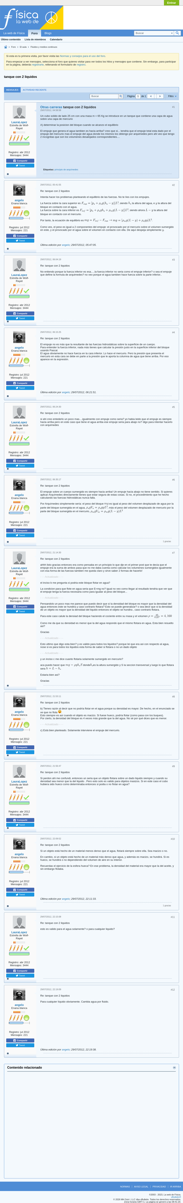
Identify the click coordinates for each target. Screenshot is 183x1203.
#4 (173, 332)
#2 (173, 185)
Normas (125, 1186)
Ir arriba (175, 1186)
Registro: (14, 152)
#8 (173, 696)
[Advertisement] (149, 17)
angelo (19, 200)
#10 (173, 839)
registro (81, 64)
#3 (173, 259)
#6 (173, 479)
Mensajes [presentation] (12, 90)
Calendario (56, 39)
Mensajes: (16, 155)
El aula (23, 47)
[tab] (12, 89)
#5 (173, 407)
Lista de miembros (35, 39)
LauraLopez (19, 122)
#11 (173, 917)
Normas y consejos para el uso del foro (82, 56)
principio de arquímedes (66, 169)
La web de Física (14, 33)
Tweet (20, 165)
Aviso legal (141, 1186)
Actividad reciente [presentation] (35, 90)
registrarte (38, 64)
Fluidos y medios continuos (43, 47)
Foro (34, 33)
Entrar (171, 2)
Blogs (48, 33)
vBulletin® (176, 1197)
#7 (173, 552)
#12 (173, 989)
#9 (173, 766)
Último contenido (11, 39)
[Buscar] (154, 33)
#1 (173, 107)
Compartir (20, 160)
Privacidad (159, 1186)
